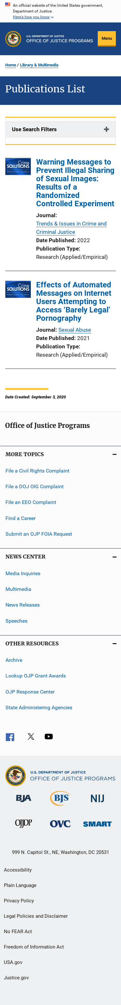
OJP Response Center (30, 691)
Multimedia (18, 589)
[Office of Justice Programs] (13, 39)
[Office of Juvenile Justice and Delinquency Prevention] (23, 829)
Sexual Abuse (74, 330)
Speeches (16, 620)
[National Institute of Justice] (97, 803)
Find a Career (20, 518)
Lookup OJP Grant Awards (35, 676)
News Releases (22, 605)
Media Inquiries (22, 573)
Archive (13, 660)
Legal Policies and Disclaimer (36, 916)
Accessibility (18, 870)
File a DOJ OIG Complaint (34, 486)
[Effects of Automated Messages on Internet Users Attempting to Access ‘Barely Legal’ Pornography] (18, 290)
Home (10, 65)
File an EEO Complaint (30, 502)
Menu (107, 38)
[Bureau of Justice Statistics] (60, 807)
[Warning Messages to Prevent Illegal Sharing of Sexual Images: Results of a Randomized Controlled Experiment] (18, 167)
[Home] (59, 38)
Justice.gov (16, 978)
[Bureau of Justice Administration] (23, 803)
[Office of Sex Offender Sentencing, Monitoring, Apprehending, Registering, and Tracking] (97, 828)
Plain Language (20, 885)
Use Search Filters (34, 129)
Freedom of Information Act (34, 947)
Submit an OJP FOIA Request (38, 534)
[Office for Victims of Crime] (60, 828)
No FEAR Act (18, 931)
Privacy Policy (19, 901)
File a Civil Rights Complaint (37, 470)
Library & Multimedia (39, 65)
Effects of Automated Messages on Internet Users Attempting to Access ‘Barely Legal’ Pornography (73, 301)
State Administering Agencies (38, 707)
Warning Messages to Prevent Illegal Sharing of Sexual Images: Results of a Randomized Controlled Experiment (75, 183)
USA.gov (13, 962)
